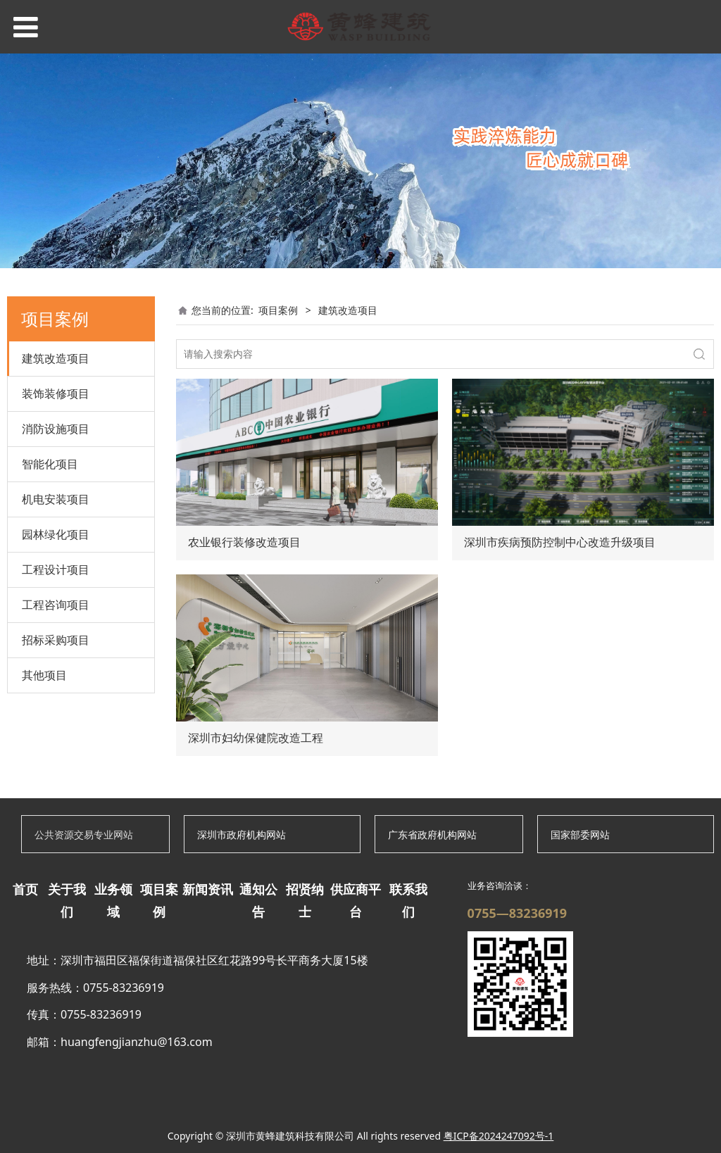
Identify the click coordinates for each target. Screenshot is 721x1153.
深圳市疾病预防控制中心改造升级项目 (560, 542)
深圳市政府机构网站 (241, 834)
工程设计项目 (55, 569)
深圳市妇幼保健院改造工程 (255, 738)
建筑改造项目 (55, 358)
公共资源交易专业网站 (84, 834)
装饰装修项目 (55, 393)
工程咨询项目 (55, 604)
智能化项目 (50, 464)
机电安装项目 (55, 499)
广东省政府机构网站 (432, 834)
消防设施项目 (55, 428)
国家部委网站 (580, 834)
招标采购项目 (55, 640)
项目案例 (278, 310)
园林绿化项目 (55, 534)
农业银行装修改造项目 (244, 542)
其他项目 (44, 675)
